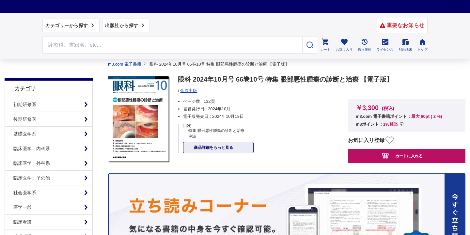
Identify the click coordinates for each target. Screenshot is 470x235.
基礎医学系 (24, 120)
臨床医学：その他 (31, 164)
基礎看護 (22, 223)
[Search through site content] (172, 45)
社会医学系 (24, 179)
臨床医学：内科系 (31, 135)
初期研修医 (24, 91)
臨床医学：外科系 (31, 150)
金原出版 (188, 90)
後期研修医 (24, 106)
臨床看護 (22, 209)
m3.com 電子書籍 (124, 64)
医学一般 (22, 194)
